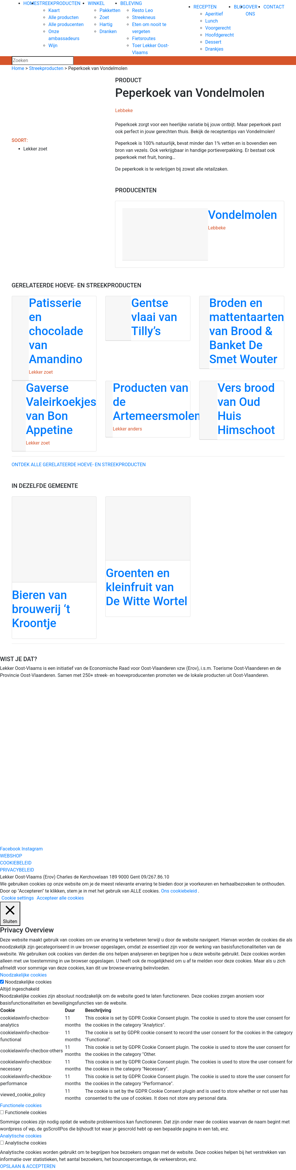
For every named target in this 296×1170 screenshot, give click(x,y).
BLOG (240, 7)
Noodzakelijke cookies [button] (23, 975)
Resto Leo (142, 10)
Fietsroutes (143, 38)
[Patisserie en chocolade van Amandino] (54, 338)
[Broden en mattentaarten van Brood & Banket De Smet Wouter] (241, 332)
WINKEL (96, 3)
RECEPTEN (205, 7)
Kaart (54, 10)
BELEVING (131, 3)
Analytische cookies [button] (21, 1136)
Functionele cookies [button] (21, 1105)
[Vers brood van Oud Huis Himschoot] (241, 410)
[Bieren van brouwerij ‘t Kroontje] (54, 568)
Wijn (52, 45)
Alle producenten (66, 24)
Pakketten (109, 10)
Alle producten (63, 17)
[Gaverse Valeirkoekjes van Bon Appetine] (54, 416)
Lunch (211, 21)
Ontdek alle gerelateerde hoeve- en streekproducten (79, 464)
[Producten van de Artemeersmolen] (148, 409)
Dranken (107, 31)
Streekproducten (46, 68)
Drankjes (214, 49)
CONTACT (274, 7)
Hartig (105, 24)
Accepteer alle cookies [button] (60, 898)
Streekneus (143, 17)
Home (18, 68)
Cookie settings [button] (17, 898)
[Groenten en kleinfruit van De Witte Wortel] (148, 556)
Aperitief (214, 14)
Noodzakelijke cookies (28, 982)
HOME (30, 3)
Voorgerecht (218, 28)
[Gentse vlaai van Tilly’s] (148, 318)
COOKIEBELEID (16, 863)
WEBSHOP (11, 856)
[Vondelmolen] (199, 234)
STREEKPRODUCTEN (58, 3)
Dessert (213, 42)
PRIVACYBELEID (17, 870)
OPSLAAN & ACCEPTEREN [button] (27, 1166)
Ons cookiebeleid (179, 891)
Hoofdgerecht (219, 35)
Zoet (104, 17)
